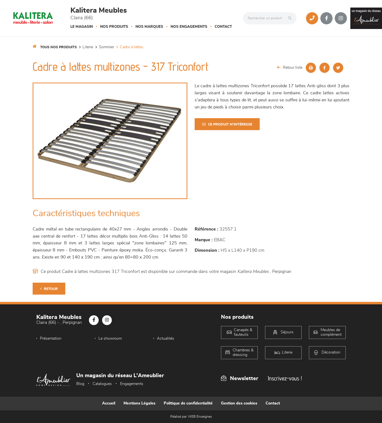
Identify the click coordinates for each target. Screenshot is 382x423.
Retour (49, 289)
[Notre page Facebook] (326, 18)
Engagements (131, 384)
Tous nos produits (58, 47)
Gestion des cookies (239, 403)
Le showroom (109, 338)
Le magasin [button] (81, 27)
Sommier (106, 47)
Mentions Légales (139, 403)
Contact (223, 27)
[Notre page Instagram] (341, 18)
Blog (80, 384)
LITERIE (88, 47)
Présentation (50, 338)
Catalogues (102, 384)
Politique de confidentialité (188, 403)
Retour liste (289, 67)
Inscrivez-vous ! (285, 378)
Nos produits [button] (114, 27)
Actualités (164, 338)
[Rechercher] (291, 18)
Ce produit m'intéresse (227, 124)
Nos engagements (189, 27)
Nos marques (149, 27)
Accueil (108, 403)
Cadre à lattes (131, 47)
